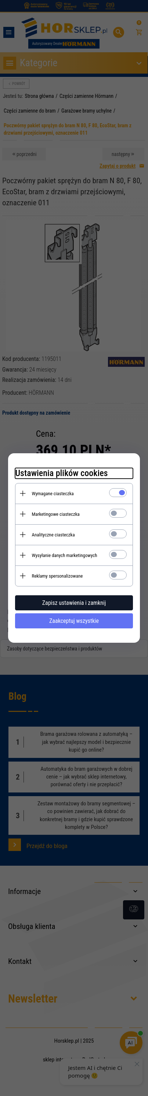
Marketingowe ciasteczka (56, 514)
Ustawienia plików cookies (61, 473)
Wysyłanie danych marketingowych (64, 555)
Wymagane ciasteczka (53, 493)
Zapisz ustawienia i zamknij (74, 602)
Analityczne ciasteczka (53, 535)
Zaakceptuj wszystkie (74, 620)
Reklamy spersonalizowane (57, 576)
